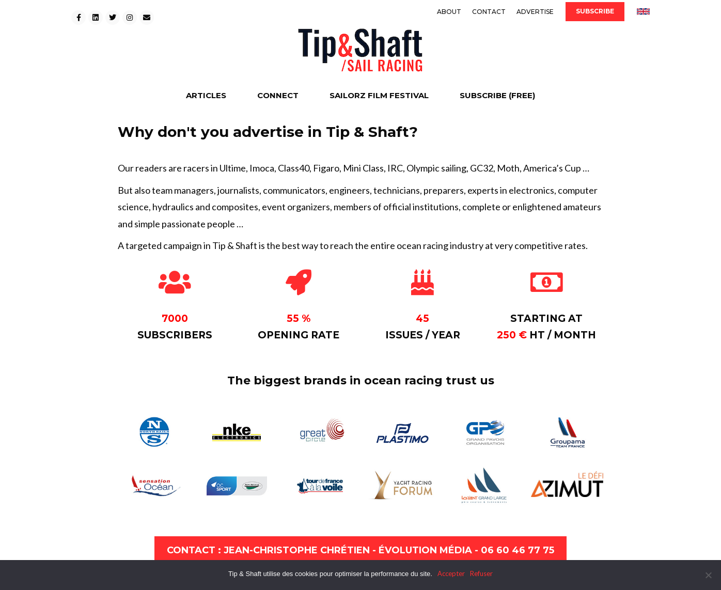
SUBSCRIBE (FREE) (497, 95)
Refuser (481, 573)
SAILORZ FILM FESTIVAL (379, 95)
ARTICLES (206, 95)
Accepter (451, 573)
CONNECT (278, 95)
